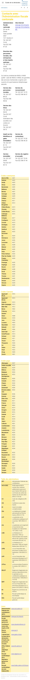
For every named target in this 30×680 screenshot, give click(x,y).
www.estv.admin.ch (16, 608)
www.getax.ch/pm (16, 634)
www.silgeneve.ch (16, 654)
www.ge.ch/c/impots (22, 25)
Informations (4, 7)
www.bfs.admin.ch (16, 646)
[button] (21, 7)
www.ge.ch (14, 630)
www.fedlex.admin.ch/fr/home (19, 665)
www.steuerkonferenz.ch (18, 624)
